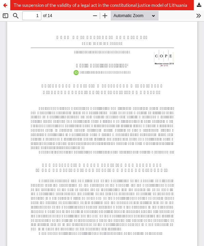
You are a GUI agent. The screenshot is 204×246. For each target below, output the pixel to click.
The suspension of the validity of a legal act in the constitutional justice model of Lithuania (100, 5)
